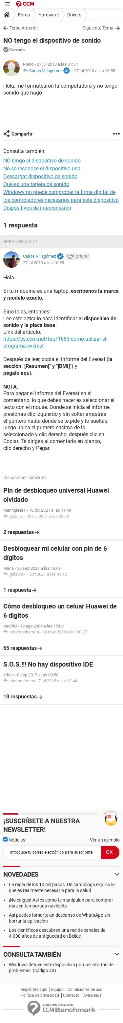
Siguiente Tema (98, 28)
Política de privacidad (40, 995)
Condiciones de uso (85, 989)
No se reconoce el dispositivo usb (41, 168)
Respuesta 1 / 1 (20, 241)
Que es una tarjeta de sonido (36, 184)
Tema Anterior (24, 28)
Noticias (14, 839)
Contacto (71, 995)
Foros (24, 14)
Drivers (74, 14)
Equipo (57, 989)
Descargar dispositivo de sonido (40, 176)
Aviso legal (93, 995)
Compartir (21, 134)
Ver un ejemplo (105, 839)
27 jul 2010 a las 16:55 (94, 70)
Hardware (48, 14)
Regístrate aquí (34, 989)
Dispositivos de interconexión (37, 208)
